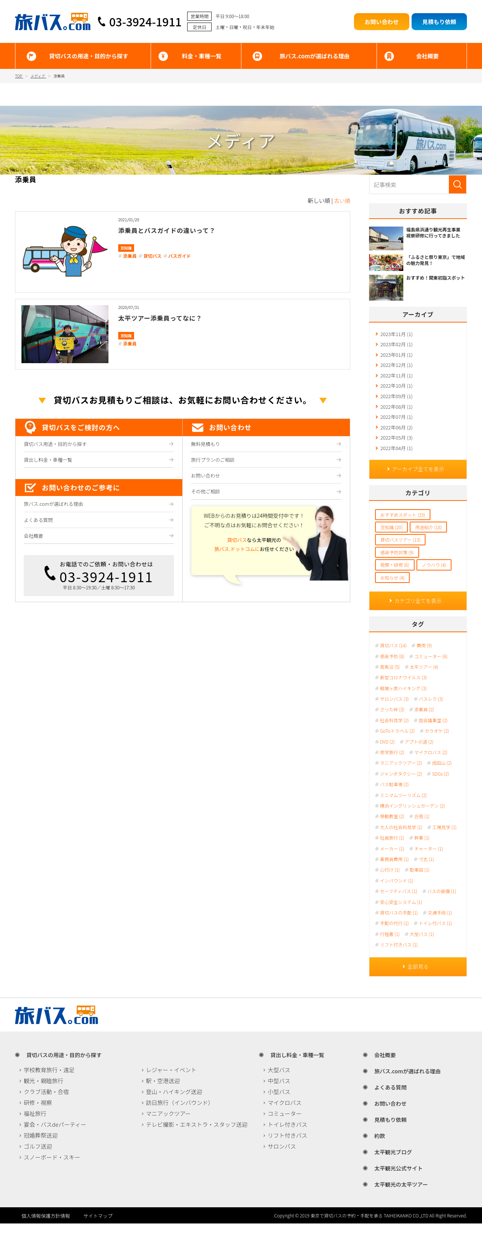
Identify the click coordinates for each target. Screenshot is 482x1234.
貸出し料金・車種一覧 (49, 461)
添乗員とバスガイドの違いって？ (177, 229)
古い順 (341, 200)
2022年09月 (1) (396, 400)
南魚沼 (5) (390, 676)
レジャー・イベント (171, 1080)
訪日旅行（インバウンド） (180, 1113)
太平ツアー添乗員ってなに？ (169, 317)
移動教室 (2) (392, 826)
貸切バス (152, 256)
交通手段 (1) (440, 922)
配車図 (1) (420, 879)
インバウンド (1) (396, 890)
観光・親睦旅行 (43, 1091)
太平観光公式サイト (395, 1178)
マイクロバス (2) (430, 762)
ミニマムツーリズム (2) (403, 804)
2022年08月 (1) (396, 411)
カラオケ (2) (437, 740)
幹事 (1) (422, 847)
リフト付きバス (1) (399, 954)
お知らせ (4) (392, 586)
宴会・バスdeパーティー (55, 1135)
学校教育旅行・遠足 (49, 1080)
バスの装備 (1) (441, 901)
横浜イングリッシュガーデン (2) (412, 815)
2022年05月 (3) (396, 445)
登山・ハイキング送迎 (174, 1102)
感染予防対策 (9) (397, 561)
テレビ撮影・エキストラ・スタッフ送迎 (197, 1135)
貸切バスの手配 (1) (399, 922)
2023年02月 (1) (396, 345)
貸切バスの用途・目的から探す (88, 56)
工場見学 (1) (444, 837)
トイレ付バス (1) (435, 933)
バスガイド (179, 256)
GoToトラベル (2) (397, 740)
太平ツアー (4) (424, 676)
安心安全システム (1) (401, 911)
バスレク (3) (431, 708)
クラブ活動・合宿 (46, 1102)
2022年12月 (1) (396, 367)
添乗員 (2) (424, 719)
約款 (375, 1146)
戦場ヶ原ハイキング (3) (403, 698)
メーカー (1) (392, 858)
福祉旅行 (35, 1124)
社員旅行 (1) (392, 847)
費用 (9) (424, 655)
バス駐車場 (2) (394, 794)
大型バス (279, 1080)
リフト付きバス (287, 1146)
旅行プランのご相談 (214, 461)
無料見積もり (206, 444)
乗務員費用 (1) (394, 869)
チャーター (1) (428, 858)
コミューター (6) (431, 665)
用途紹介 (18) (428, 536)
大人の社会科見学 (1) (401, 837)
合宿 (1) (422, 826)
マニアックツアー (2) (401, 772)
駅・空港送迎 (163, 1091)
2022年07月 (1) (396, 422)
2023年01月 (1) (396, 356)
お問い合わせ (206, 478)
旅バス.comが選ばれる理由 (314, 56)
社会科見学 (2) (394, 730)
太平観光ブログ (389, 1162)
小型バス (279, 1102)
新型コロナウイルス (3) (403, 687)
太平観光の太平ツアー (398, 1195)
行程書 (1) (390, 943)
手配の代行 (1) (394, 933)
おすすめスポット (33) (402, 523)
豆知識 (126, 248)
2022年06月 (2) (396, 433)
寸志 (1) (426, 869)
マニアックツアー (168, 1124)
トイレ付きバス (287, 1135)
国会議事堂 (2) (433, 730)
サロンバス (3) (394, 708)
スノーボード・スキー (52, 1168)
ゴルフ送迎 (38, 1157)
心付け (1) (390, 879)
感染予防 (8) (392, 665)
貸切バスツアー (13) (400, 548)
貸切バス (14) (393, 655)
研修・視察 (38, 1113)
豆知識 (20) (391, 536)
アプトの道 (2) (419, 751)
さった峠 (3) (392, 719)
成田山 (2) (442, 772)
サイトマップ (113, 1226)
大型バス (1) (422, 943)
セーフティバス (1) (398, 901)
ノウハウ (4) (434, 574)
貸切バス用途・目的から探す (57, 444)
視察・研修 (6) (394, 574)
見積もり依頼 (387, 1130)
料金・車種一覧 (201, 56)
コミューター (285, 1124)
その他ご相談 (206, 495)
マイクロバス (285, 1113)
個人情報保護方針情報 (43, 1226)
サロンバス (282, 1157)
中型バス (279, 1091)
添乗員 (130, 256)
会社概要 (427, 56)
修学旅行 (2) (392, 762)
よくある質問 (39, 524)
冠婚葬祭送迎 (41, 1146)
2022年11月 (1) (396, 378)
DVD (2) (387, 751)
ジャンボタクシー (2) (401, 783)
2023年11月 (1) (396, 334)
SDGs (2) (440, 783)
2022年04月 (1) (396, 456)
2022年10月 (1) (396, 389)
